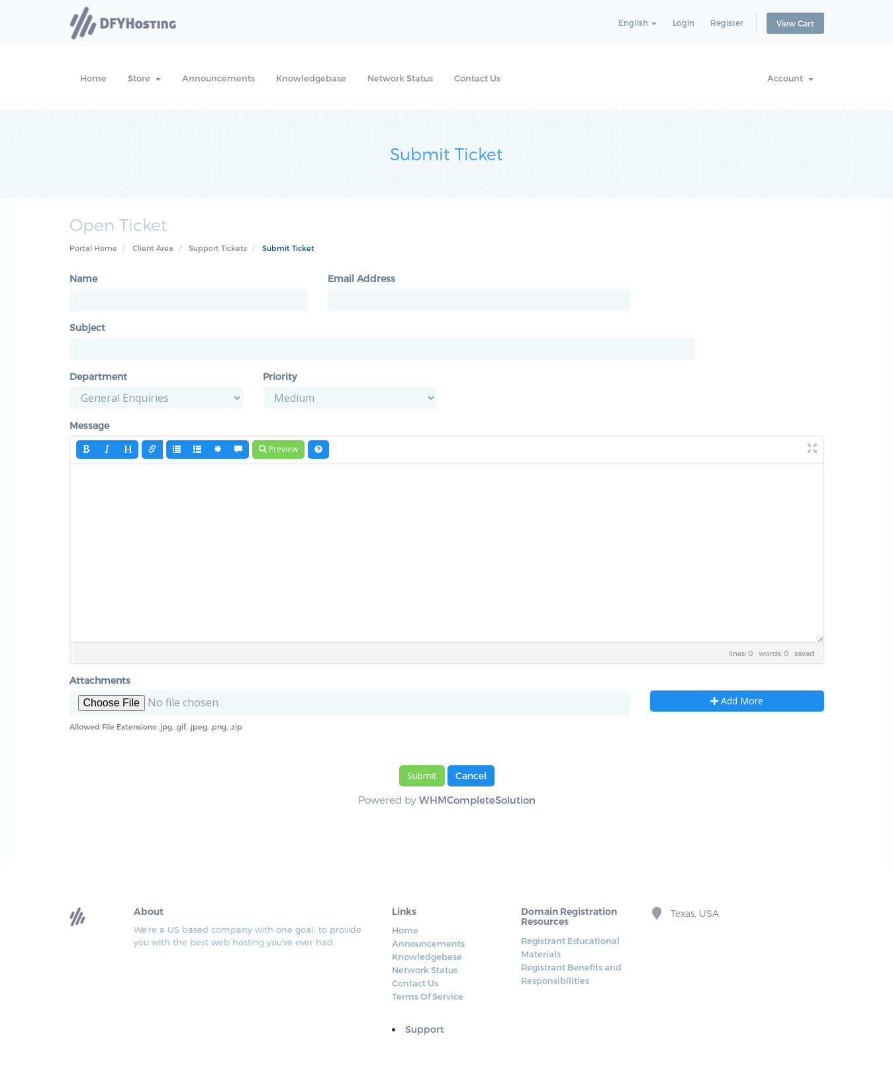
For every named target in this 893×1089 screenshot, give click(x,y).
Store (144, 78)
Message (89, 425)
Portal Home (93, 248)
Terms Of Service (427, 996)
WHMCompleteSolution (477, 800)
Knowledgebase (311, 78)
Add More (736, 700)
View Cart (795, 23)
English (637, 22)
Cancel (471, 775)
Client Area (152, 248)
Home (93, 78)
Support (424, 1029)
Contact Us (477, 78)
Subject (87, 327)
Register (726, 22)
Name (83, 278)
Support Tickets (218, 248)
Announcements (218, 78)
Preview (278, 449)
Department (98, 376)
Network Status (400, 78)
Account (790, 78)
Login (683, 22)
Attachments (100, 680)
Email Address (361, 278)
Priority (280, 376)
